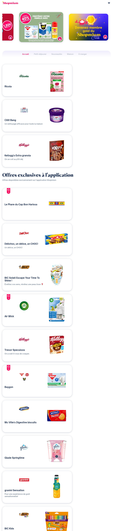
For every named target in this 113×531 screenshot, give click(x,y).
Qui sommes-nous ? (40, 509)
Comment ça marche (9, 505)
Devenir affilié (70, 509)
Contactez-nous (38, 513)
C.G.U (95, 524)
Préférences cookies (103, 528)
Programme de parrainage (11, 513)
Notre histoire (70, 505)
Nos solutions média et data (42, 505)
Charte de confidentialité (82, 524)
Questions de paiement (10, 509)
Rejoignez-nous (70, 517)
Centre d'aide (6, 517)
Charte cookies (105, 524)
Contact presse (70, 513)
